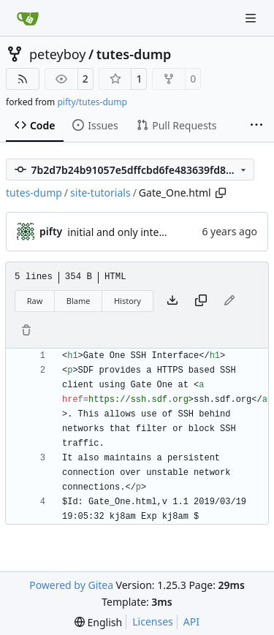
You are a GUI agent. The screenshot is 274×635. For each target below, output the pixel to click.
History (127, 300)
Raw (35, 300)
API (191, 621)
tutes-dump (134, 54)
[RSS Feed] (22, 79)
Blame (78, 300)
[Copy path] (221, 193)
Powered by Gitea (71, 585)
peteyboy (57, 54)
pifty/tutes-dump (91, 102)
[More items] (256, 126)
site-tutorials (100, 192)
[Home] (27, 18)
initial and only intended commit (145, 232)
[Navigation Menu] (252, 18)
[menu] (98, 622)
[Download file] (172, 301)
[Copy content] (201, 301)
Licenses (152, 621)
